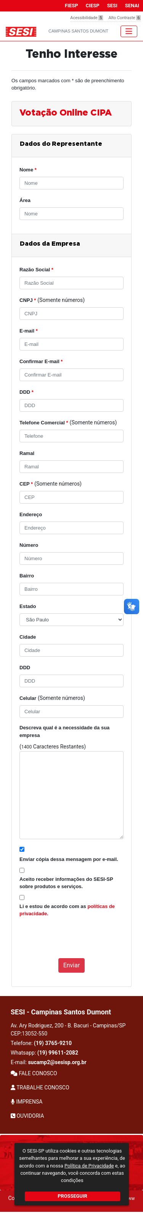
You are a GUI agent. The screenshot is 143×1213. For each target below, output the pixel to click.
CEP (26, 484)
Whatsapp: (44, 1053)
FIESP (71, 5)
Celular (27, 698)
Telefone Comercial (43, 423)
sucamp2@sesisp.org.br (57, 1062)
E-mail (28, 331)
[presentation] (77, 942)
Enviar (71, 965)
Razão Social (36, 269)
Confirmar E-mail (41, 361)
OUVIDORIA (27, 1116)
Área (25, 200)
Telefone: (41, 1043)
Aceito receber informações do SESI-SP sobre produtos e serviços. (66, 883)
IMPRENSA (26, 1102)
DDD (26, 392)
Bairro (26, 576)
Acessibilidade (86, 17)
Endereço (30, 514)
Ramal (26, 453)
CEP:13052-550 (29, 1033)
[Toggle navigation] (129, 31)
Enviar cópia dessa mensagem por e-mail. (68, 859)
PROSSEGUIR (72, 1196)
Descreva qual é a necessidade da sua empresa (64, 731)
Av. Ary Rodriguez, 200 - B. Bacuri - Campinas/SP (68, 1029)
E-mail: (49, 1062)
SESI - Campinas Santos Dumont (61, 1012)
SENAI (132, 5)
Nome (28, 170)
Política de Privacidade (89, 1166)
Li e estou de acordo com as (67, 910)
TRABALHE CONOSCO (40, 1087)
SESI (112, 5)
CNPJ (27, 300)
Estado (27, 606)
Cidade (27, 637)
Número (28, 545)
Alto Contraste (124, 17)
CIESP (93, 5)
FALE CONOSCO (34, 1073)
